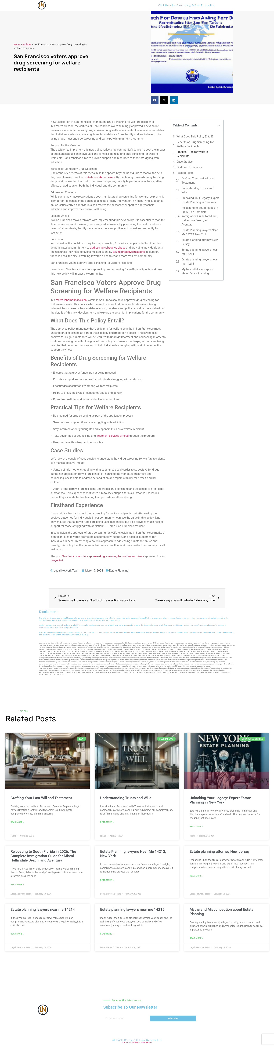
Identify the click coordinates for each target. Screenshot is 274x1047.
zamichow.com (102, 647)
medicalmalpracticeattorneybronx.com (215, 649)
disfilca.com (150, 672)
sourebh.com (218, 647)
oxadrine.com (87, 660)
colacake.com (159, 662)
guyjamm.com (168, 645)
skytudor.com (53, 647)
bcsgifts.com (79, 654)
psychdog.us (115, 660)
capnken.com (79, 643)
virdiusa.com (109, 651)
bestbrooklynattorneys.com (131, 654)
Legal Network (146, 1042)
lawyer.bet (57, 560)
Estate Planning (118, 570)
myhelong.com (206, 666)
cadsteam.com (109, 656)
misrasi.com (155, 649)
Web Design (135, 1042)
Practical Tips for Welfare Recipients (192, 154)
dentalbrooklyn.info (157, 656)
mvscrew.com (101, 649)
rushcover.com (148, 643)
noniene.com (137, 647)
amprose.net (81, 651)
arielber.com (163, 660)
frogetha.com (212, 645)
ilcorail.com (181, 660)
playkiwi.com (149, 664)
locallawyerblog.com (134, 649)
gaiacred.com (105, 666)
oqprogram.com (216, 643)
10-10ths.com (157, 643)
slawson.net (76, 645)
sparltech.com (58, 674)
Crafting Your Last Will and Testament (198, 180)
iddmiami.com (215, 672)
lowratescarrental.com (214, 654)
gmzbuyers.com (98, 656)
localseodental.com (189, 656)
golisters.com (120, 668)
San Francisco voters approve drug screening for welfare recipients (103, 556)
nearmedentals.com (56, 664)
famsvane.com (44, 662)
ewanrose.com (117, 672)
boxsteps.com (97, 660)
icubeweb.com (102, 664)
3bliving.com (106, 660)
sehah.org (170, 670)
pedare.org (139, 643)
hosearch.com (159, 664)
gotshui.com (122, 649)
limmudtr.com (102, 668)
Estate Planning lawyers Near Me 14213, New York (200, 232)
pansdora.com (93, 668)
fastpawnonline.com (101, 658)
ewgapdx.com (119, 656)
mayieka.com (221, 645)
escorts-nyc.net (68, 658)
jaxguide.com (54, 654)
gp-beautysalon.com (75, 660)
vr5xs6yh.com (210, 656)
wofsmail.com (56, 656)
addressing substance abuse (107, 247)
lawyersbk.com (187, 658)
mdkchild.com (97, 643)
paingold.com (186, 672)
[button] (154, 100)
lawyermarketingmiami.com (156, 651)
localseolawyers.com (190, 654)
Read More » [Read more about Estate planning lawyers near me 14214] (17, 934)
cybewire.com (206, 658)
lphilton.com (223, 651)
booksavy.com (146, 656)
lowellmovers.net (112, 649)
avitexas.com (168, 656)
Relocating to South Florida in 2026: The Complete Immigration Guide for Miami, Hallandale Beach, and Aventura (200, 216)
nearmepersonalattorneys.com (71, 662)
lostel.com (42, 674)
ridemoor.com (220, 656)
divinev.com (143, 651)
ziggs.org (72, 672)
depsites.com (211, 668)
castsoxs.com (201, 656)
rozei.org (120, 647)
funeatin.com (169, 666)
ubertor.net (186, 649)
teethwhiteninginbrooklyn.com (92, 662)
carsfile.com (187, 662)
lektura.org (52, 649)
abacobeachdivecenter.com (87, 647)
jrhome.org (133, 670)
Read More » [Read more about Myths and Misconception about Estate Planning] (196, 938)
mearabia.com (148, 658)
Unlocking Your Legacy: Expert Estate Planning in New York (200, 200)
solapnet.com (196, 662)
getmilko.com (196, 666)
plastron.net (88, 654)
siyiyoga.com (187, 666)
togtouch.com (158, 658)
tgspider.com (43, 649)
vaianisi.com (197, 658)
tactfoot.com (195, 672)
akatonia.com (172, 660)
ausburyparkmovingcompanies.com (213, 662)
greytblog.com (152, 668)
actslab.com (177, 645)
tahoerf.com (230, 645)
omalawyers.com (77, 656)
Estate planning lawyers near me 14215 (199, 261)
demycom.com (61, 649)
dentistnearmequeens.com (174, 654)
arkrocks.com (83, 668)
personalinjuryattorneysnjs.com (84, 658)
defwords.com (61, 651)
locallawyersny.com (66, 666)
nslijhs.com (226, 647)
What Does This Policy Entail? (194, 136)
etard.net (75, 668)
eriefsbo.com (86, 666)
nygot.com (65, 672)
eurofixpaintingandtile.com (138, 660)
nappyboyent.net (55, 672)
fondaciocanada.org (171, 664)
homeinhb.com (68, 664)
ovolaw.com (161, 668)
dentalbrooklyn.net (45, 656)
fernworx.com (112, 647)
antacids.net (81, 649)
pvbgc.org (149, 670)
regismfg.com (130, 664)
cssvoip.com (70, 654)
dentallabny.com (54, 662)
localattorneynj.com (160, 670)
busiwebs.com (115, 670)
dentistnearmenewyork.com (58, 660)
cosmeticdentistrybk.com (97, 645)
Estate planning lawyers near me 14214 (199, 252)
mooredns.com (44, 660)
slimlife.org (178, 647)
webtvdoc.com (147, 647)
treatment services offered (112, 435)
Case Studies (184, 161)
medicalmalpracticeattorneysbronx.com (179, 668)
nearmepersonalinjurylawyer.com (50, 645)
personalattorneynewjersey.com (182, 643)
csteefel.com (205, 643)
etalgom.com (87, 656)
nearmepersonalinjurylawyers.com (178, 651)
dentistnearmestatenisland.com (102, 654)
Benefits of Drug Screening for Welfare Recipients (195, 144)
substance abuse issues (100, 177)
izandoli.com (96, 670)
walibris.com (67, 668)
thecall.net (62, 654)
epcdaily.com (167, 658)
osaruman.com (44, 654)
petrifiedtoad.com (207, 647)
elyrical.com (73, 647)
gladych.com (196, 647)
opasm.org (219, 668)
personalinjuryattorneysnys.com (59, 670)
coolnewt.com (124, 670)
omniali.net (164, 647)
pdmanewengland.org (105, 672)
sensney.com (137, 645)
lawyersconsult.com (129, 672)
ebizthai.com (178, 656)
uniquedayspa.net (82, 672)
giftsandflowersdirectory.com (222, 658)
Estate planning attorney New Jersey (200, 242)
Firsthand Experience (189, 167)
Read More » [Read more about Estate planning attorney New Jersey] (196, 876)
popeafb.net (118, 654)
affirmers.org (141, 670)
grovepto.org (141, 672)
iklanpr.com (186, 645)
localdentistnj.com (128, 643)
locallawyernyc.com (89, 664)
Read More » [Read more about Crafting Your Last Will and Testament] (17, 822)
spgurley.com (66, 656)
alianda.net (51, 643)
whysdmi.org (202, 654)
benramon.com (87, 670)
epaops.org (196, 670)
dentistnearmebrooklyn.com (217, 660)
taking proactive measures (129, 251)
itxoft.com (49, 674)
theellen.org (128, 656)
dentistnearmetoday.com (115, 645)
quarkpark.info (176, 672)
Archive (26, 44)
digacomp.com (64, 647)
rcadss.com (228, 668)
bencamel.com (140, 664)
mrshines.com (145, 654)
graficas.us (197, 643)
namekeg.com (44, 647)
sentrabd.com (187, 647)
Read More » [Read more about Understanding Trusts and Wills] (107, 822)
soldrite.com (178, 666)
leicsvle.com (105, 670)
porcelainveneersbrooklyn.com (152, 645)
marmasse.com (205, 672)
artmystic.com (159, 672)
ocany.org (167, 672)
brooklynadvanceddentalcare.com (50, 658)
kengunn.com (84, 645)
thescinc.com (128, 645)
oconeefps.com (108, 643)
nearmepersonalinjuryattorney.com (51, 668)
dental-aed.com (196, 649)
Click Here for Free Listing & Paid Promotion (186, 5)
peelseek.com (221, 670)
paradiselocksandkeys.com (173, 662)
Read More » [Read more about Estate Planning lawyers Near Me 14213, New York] (107, 880)
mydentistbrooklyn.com (146, 662)
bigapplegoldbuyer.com (118, 666)
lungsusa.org (111, 668)
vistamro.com (92, 672)
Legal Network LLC (150, 1040)
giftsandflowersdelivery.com (65, 643)
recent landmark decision (71, 300)
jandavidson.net (44, 672)
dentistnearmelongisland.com (112, 662)
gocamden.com (71, 651)
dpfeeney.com (44, 664)
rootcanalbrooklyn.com (135, 658)
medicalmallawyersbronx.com (200, 651)
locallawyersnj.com (166, 649)
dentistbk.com (120, 664)
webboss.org (100, 651)
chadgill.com (88, 643)
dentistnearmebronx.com (47, 651)
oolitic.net (171, 647)
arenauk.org (156, 647)
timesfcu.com (177, 658)
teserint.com (95, 666)
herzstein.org (128, 647)
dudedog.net (194, 645)
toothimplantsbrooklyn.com (118, 658)
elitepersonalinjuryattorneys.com (196, 660)
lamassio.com (43, 670)
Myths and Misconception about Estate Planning (198, 271)
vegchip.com (118, 643)
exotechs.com (66, 645)
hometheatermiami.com (209, 670)
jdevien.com (137, 656)
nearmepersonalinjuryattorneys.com (203, 664)
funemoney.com (76, 670)
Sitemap (125, 1042)
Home (17, 44)
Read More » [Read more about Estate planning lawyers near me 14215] (107, 934)
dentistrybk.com (153, 660)
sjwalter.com (227, 654)
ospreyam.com (72, 649)
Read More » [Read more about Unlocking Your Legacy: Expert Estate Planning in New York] (196, 826)
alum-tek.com (177, 649)
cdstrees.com (225, 672)
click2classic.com (184, 664)
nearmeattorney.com (157, 654)
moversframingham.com (130, 662)
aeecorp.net (43, 643)
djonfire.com (188, 670)
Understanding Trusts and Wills (197, 190)
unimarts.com (146, 649)
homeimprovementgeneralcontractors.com (141, 666)
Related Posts (184, 172)
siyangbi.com (77, 666)
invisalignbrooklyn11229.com (224, 664)
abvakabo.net (166, 643)
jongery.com (203, 645)
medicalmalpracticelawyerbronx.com (126, 651)
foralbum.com (124, 660)
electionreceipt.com (200, 668)
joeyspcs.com (77, 664)
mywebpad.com (91, 649)
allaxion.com (215, 651)
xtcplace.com (178, 670)
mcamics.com (90, 651)
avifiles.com (111, 664)
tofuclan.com (160, 666)
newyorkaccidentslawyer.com (136, 668)
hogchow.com (226, 643)
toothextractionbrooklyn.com (49, 666)
